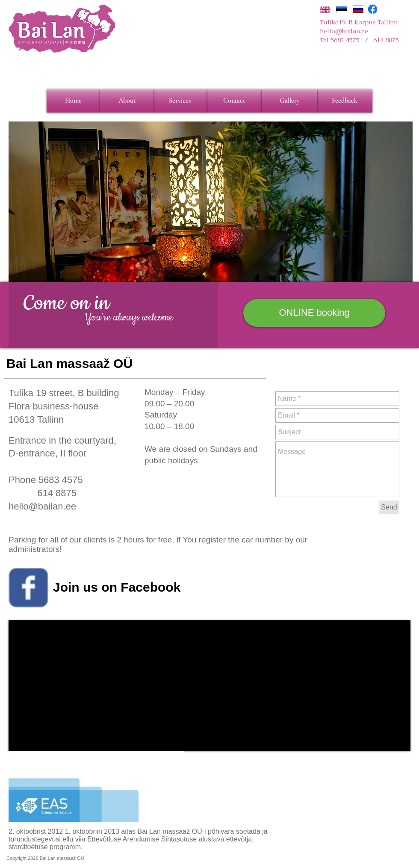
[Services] (180, 101)
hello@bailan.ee (344, 31)
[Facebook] (372, 9)
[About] (126, 101)
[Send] (389, 507)
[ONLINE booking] (314, 313)
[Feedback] (344, 101)
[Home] (73, 101)
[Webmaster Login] (364, 858)
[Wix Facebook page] (28, 587)
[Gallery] (289, 101)
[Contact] (234, 101)
